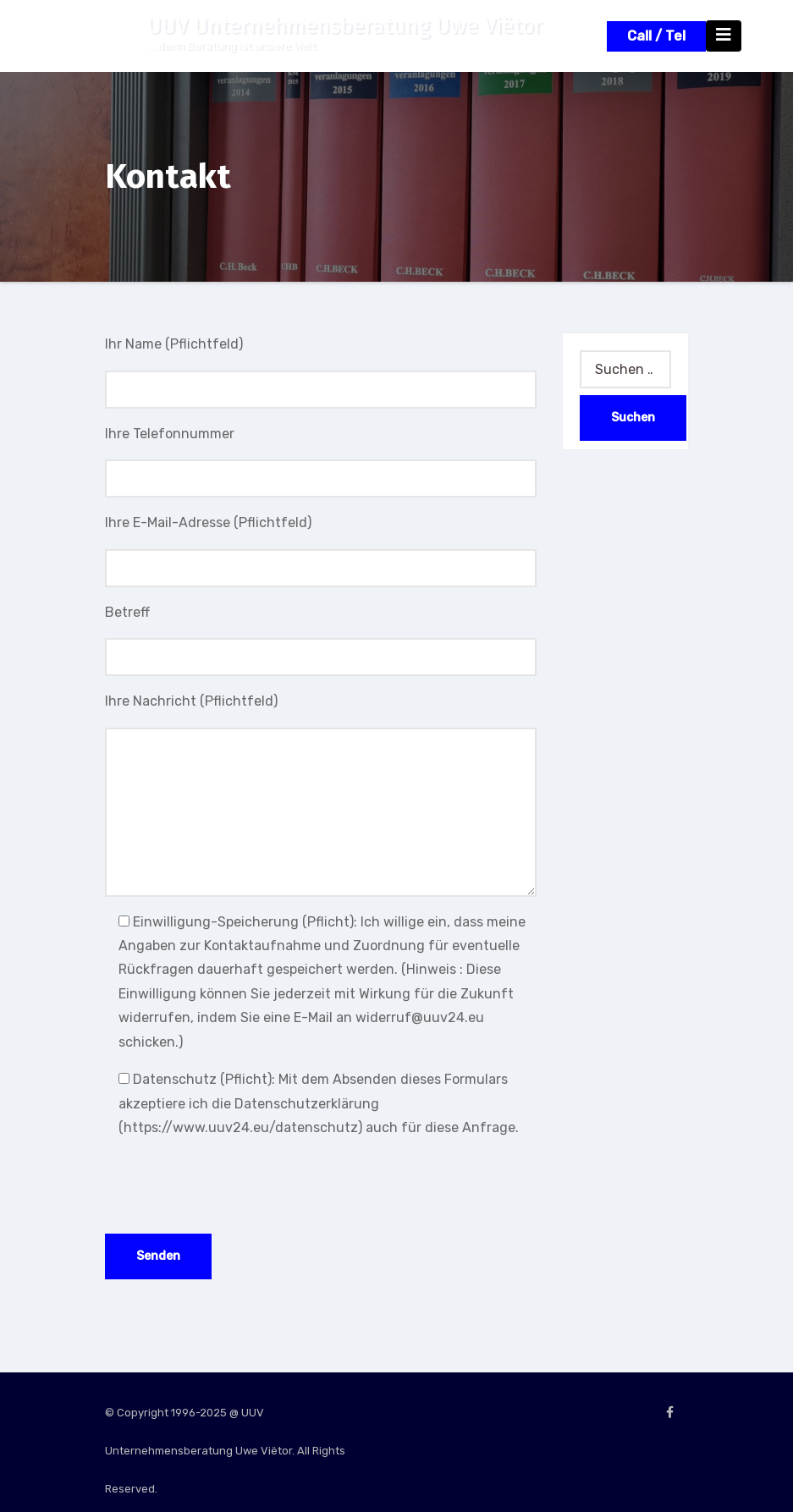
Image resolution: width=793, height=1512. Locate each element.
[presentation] (233, 1187)
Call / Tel (656, 36)
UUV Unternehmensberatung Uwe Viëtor (344, 26)
